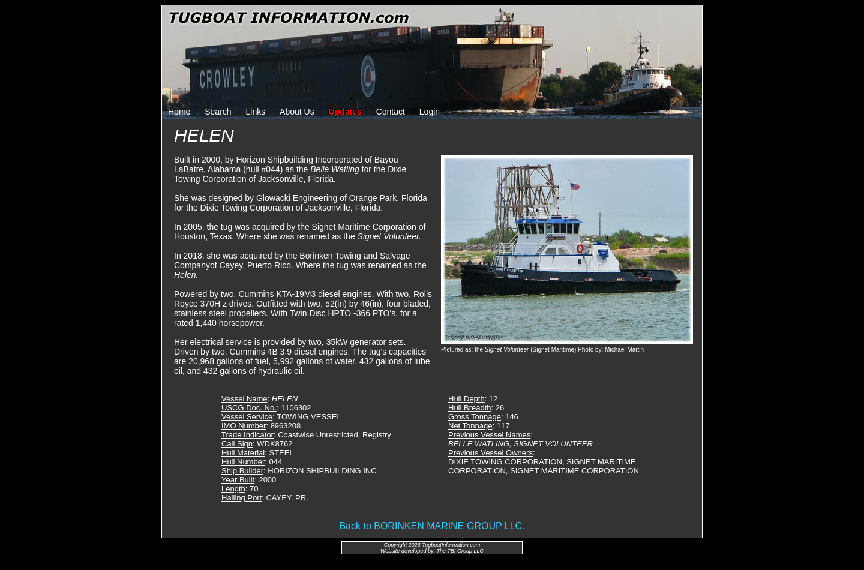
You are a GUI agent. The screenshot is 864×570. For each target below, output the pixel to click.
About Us (297, 111)
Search (218, 111)
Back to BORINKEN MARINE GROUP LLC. (431, 526)
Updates (345, 111)
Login (429, 111)
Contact (390, 111)
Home (179, 111)
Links (256, 111)
